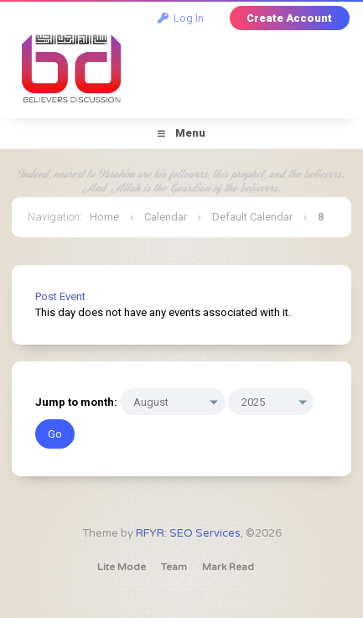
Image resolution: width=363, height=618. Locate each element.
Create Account (289, 18)
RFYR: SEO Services (188, 533)
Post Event (60, 296)
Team (174, 567)
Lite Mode (121, 567)
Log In (181, 18)
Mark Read (228, 567)
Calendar (165, 216)
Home (104, 216)
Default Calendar (252, 216)
